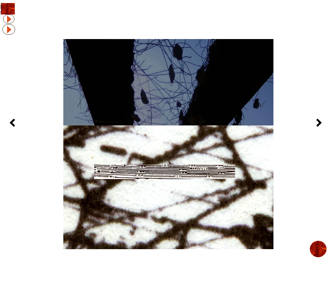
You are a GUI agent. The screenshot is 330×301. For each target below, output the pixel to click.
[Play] (8, 19)
